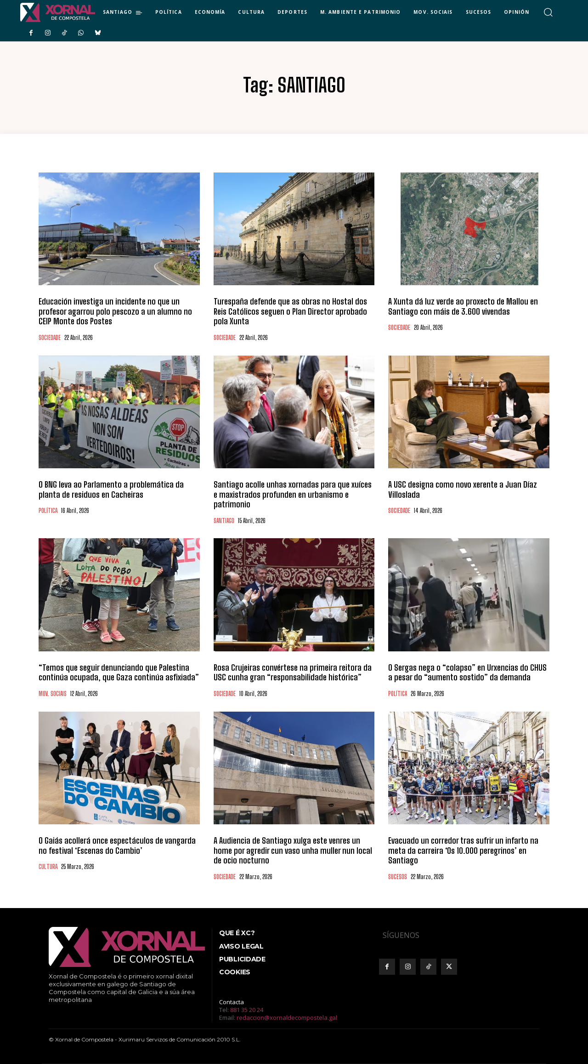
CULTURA (48, 866)
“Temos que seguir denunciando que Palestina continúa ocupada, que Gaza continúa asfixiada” (119, 672)
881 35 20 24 (246, 1010)
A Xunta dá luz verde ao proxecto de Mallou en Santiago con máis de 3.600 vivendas (463, 306)
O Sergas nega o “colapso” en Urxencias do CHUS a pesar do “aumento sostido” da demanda (467, 672)
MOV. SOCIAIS (53, 693)
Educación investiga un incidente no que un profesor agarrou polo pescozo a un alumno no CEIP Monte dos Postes (115, 311)
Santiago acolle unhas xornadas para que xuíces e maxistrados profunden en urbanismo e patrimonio (293, 494)
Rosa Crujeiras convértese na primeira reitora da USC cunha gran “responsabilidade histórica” (293, 672)
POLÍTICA (48, 510)
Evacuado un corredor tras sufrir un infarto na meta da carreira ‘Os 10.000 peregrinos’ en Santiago (463, 850)
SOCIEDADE (50, 337)
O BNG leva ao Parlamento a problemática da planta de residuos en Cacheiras (111, 489)
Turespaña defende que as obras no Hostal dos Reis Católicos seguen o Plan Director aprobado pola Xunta (290, 311)
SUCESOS (397, 877)
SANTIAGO (224, 521)
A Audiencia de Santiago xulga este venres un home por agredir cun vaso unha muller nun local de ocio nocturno (293, 850)
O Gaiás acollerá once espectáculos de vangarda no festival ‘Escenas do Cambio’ (117, 845)
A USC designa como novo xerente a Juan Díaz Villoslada (462, 489)
